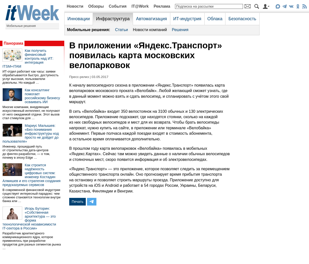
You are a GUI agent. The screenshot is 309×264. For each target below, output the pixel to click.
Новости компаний (150, 30)
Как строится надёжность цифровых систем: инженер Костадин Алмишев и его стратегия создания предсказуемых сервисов (31, 175)
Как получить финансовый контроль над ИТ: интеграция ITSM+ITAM (27, 58)
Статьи (121, 30)
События (118, 6)
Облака (214, 18)
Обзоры (96, 6)
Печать (77, 202)
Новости (75, 6)
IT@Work (140, 6)
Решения (180, 30)
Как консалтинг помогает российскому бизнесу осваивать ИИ (42, 96)
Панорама (13, 43)
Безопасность (242, 18)
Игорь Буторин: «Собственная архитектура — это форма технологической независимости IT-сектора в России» (29, 218)
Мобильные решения (21, 26)
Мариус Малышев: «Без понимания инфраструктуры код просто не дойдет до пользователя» (30, 133)
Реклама (162, 6)
